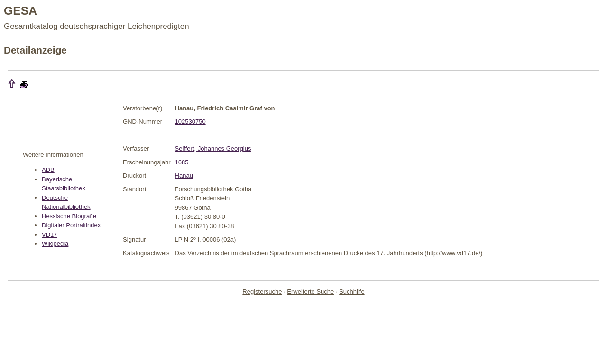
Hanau (184, 175)
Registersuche (262, 291)
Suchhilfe (351, 291)
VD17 (49, 234)
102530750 (190, 121)
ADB (48, 169)
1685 (182, 162)
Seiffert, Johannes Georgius (213, 148)
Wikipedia (55, 243)
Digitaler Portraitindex (71, 225)
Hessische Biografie (69, 216)
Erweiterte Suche (310, 291)
